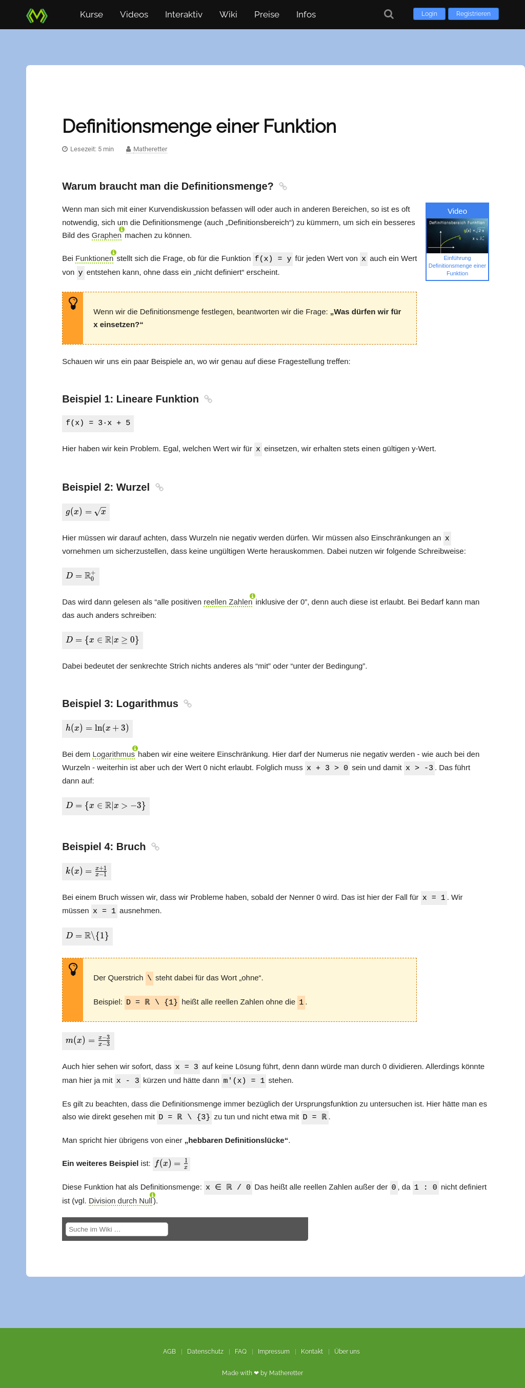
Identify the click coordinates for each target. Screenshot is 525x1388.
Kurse (91, 14)
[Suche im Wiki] (117, 1218)
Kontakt (312, 1340)
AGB (169, 1340)
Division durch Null (120, 1189)
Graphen (107, 235)
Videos (134, 14)
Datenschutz (205, 1340)
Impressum (274, 1340)
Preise (266, 14)
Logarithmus (113, 750)
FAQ (241, 1340)
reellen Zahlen (228, 598)
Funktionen (94, 258)
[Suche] (389, 14)
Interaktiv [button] (184, 14)
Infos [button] (306, 14)
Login (429, 13)
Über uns (347, 1340)
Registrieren (473, 13)
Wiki (228, 14)
